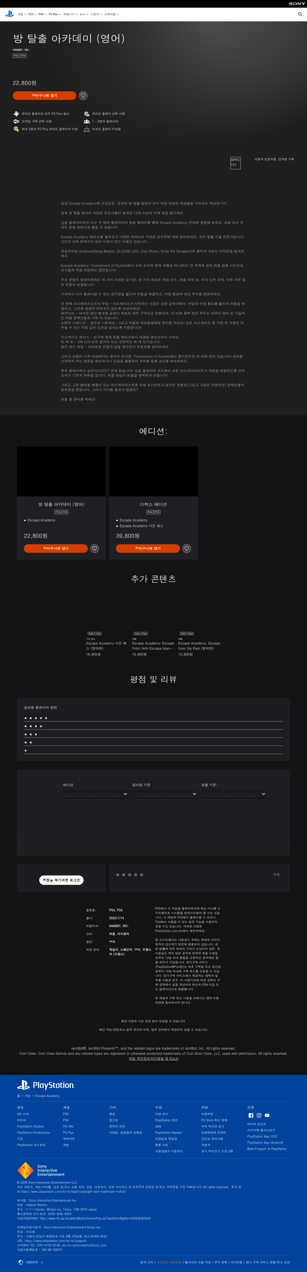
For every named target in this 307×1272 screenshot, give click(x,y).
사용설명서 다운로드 (169, 1151)
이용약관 (207, 1114)
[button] (61, 880)
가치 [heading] (112, 1107)
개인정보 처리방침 (169, 1262)
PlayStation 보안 (166, 1120)
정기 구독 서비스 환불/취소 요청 (268, 1262)
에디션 (68, 784)
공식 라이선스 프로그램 (217, 1151)
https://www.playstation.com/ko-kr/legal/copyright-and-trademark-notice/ (73, 1191)
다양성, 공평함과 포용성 (125, 1132)
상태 (158, 1126)
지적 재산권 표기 (212, 1126)
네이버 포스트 (256, 1124)
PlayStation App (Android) (265, 1142)
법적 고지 (146, 1262)
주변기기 (68, 14)
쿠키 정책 (220, 1262)
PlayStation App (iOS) (262, 1136)
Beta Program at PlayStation (267, 1149)
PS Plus (53, 14)
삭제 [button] (276, 874)
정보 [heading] (20, 1107)
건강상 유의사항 (212, 1138)
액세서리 (69, 1138)
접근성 (113, 1120)
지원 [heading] (158, 1107)
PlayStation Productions (33, 1132)
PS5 (31, 14)
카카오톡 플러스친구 (261, 1130)
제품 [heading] (66, 1107)
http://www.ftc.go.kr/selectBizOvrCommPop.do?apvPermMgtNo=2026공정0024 (95, 1218)
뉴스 (82, 14)
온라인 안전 (117, 1126)
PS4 (41, 14)
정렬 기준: (209, 784)
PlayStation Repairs (168, 1132)
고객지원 (109, 14)
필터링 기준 (141, 784)
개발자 (205, 1145)
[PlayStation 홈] (9, 14)
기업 (20, 1138)
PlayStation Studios (30, 1126)
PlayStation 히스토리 (31, 1145)
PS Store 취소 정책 (214, 1120)
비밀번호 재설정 (166, 1138)
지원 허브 (161, 1114)
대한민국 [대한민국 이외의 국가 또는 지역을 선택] (30, 1262)
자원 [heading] (204, 1107)
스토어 (95, 14)
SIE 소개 (23, 1114)
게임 (20, 14)
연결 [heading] (250, 1107)
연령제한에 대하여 (213, 1132)
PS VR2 (68, 1126)
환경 (112, 1114)
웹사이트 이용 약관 (198, 1262)
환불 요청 (161, 1145)
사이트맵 (236, 1262)
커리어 (21, 1120)
